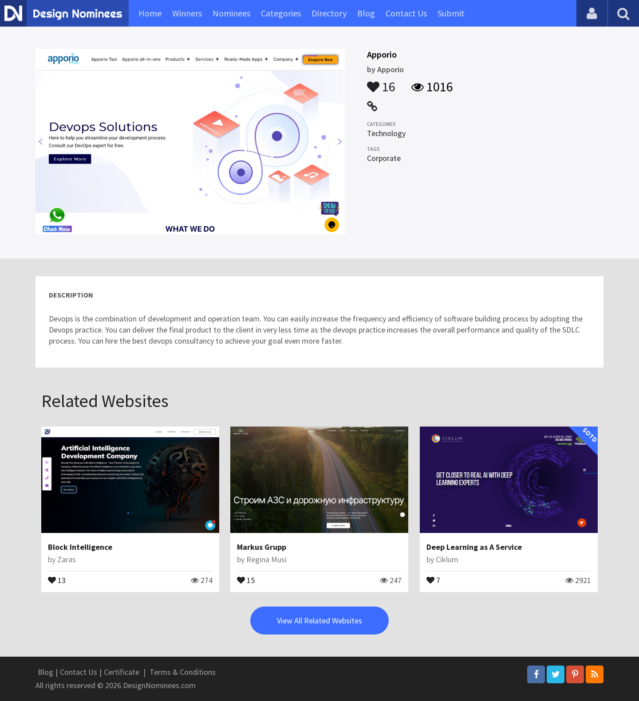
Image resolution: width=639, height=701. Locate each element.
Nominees (231, 13)
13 (57, 579)
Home (150, 13)
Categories (281, 13)
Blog (366, 13)
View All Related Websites (319, 620)
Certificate (121, 672)
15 (246, 579)
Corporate (384, 158)
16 (381, 82)
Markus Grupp (261, 547)
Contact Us (406, 13)
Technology (386, 133)
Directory (329, 13)
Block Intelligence (80, 547)
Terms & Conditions (183, 672)
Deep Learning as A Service (474, 547)
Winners (187, 13)
